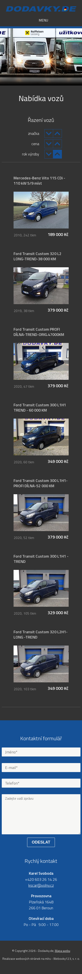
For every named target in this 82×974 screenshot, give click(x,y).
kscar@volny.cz (41, 885)
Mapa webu (62, 950)
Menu (41, 20)
